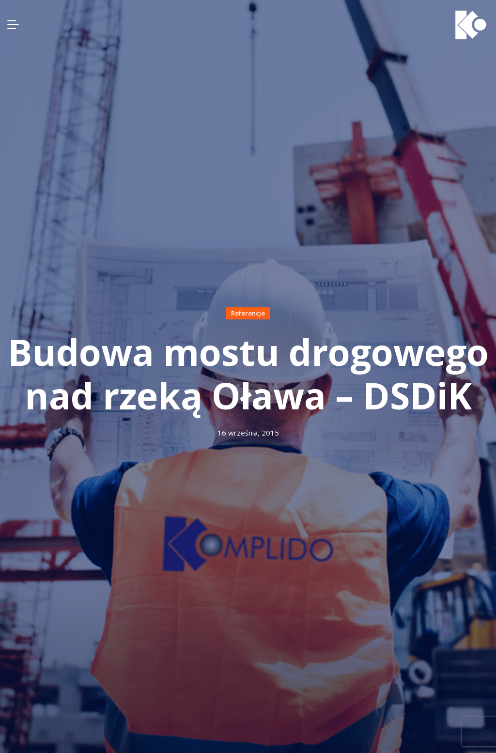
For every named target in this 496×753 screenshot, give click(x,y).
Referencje (248, 313)
